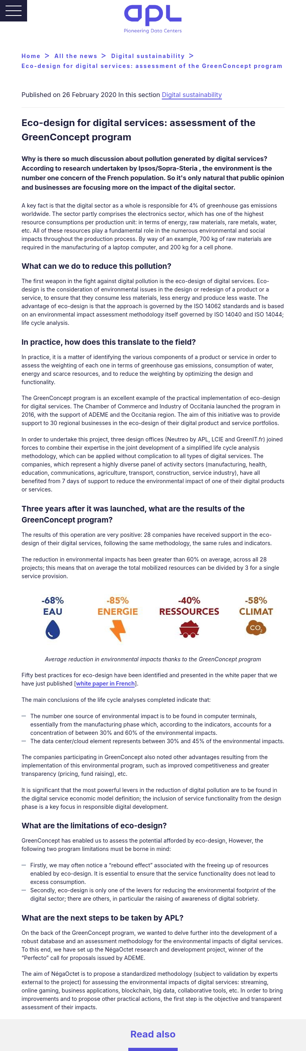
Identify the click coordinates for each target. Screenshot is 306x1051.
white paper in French (105, 683)
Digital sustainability (192, 95)
